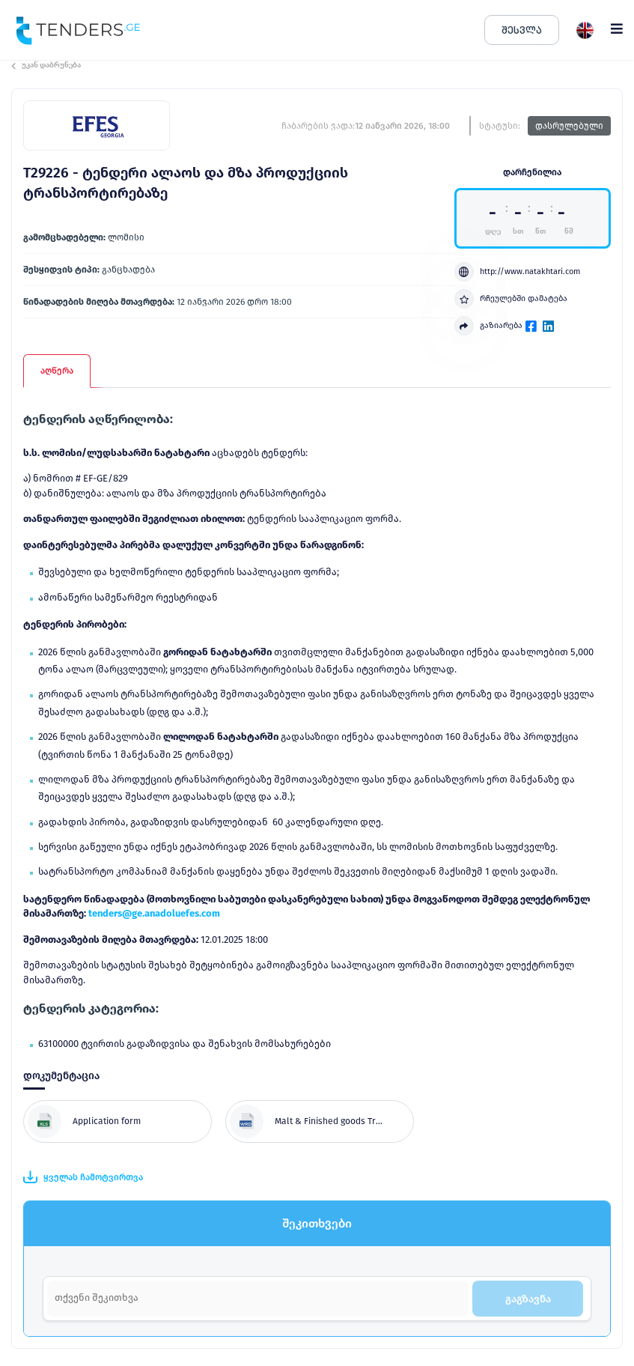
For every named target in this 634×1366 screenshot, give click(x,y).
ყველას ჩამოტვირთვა (83, 1177)
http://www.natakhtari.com (517, 272)
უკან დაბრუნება (46, 65)
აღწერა (56, 370)
